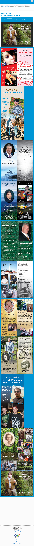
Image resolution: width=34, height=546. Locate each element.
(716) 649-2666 (17, 530)
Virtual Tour (17, 532)
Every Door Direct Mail (5, 6)
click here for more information (19, 8)
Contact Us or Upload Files (17, 531)
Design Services (9, 18)
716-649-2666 (11, 8)
